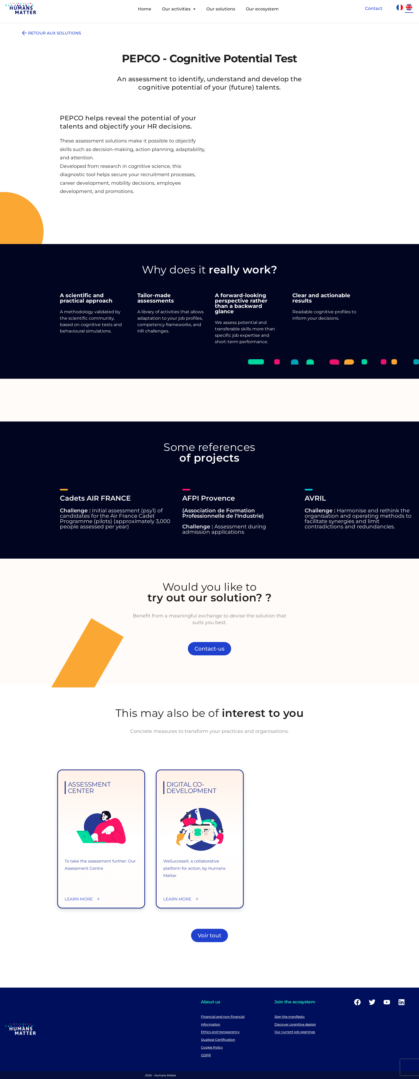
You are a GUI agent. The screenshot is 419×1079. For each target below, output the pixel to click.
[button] (179, 9)
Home (144, 8)
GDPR (206, 1055)
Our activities (179, 8)
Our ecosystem (262, 8)
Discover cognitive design (295, 1024)
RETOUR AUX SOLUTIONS (51, 33)
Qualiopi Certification (218, 1040)
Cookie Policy (212, 1047)
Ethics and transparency (220, 1032)
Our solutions (220, 8)
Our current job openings (294, 1032)
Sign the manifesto (289, 1017)
